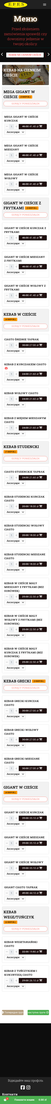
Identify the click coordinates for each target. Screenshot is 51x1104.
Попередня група (13, 1012)
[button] (25, 75)
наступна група (38, 1012)
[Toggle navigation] (44, 4)
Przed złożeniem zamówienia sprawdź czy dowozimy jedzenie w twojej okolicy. (25, 36)
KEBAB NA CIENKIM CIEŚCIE (25, 54)
